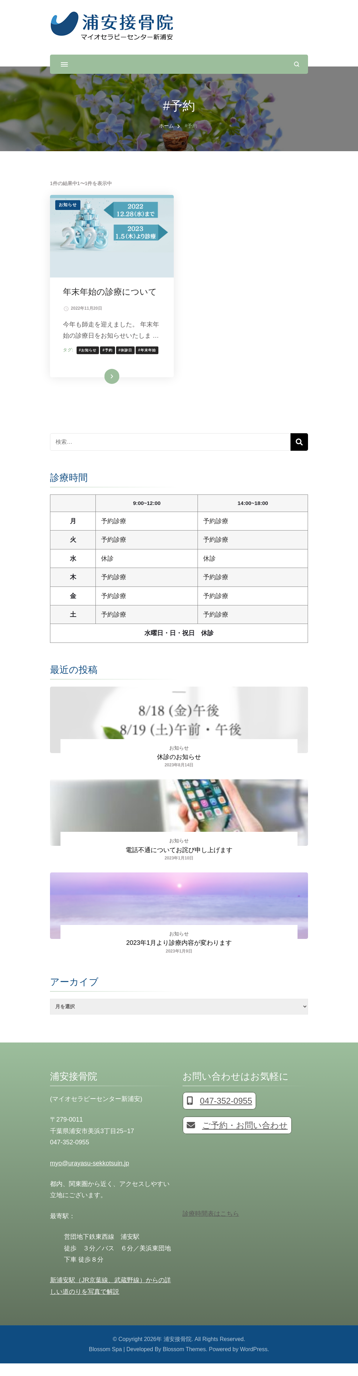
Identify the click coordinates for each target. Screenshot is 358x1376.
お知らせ (68, 204)
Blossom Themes (184, 1362)
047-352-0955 (219, 1113)
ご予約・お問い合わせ (237, 1138)
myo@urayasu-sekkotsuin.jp (89, 1175)
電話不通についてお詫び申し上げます (179, 862)
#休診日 (127, 362)
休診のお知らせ (179, 769)
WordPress (253, 1362)
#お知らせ (89, 362)
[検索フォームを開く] (297, 64)
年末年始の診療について (111, 292)
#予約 (109, 362)
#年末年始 (148, 362)
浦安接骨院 (178, 1352)
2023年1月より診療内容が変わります (179, 955)
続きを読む (101, 388)
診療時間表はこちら (210, 1226)
